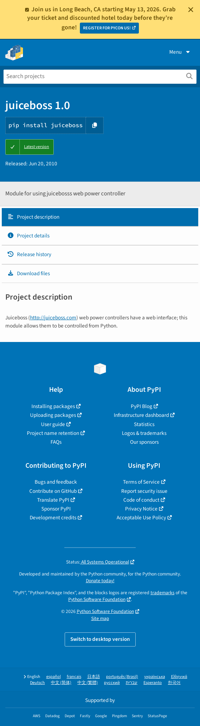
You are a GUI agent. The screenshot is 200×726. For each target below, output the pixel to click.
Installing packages (53, 406)
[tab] (100, 217)
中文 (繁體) (87, 683)
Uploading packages (53, 415)
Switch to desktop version (100, 639)
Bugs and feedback (56, 482)
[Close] (191, 9)
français (74, 677)
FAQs (56, 442)
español (53, 677)
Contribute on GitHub (53, 491)
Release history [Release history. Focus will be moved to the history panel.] (29, 254)
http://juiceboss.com (53, 317)
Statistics (144, 424)
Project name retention (53, 433)
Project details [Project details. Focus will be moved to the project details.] (28, 236)
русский (112, 683)
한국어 (174, 683)
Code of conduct (141, 500)
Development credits (53, 517)
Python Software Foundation (96, 599)
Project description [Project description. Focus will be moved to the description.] (33, 217)
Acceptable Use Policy (141, 517)
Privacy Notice (141, 509)
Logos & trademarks (144, 433)
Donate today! (100, 580)
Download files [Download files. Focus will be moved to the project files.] (28, 273)
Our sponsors (144, 442)
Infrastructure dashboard (141, 415)
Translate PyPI (53, 500)
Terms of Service (141, 482)
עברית (131, 683)
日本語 (93, 677)
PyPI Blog (141, 406)
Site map (100, 618)
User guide (53, 424)
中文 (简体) (61, 683)
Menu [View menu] (180, 52)
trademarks (163, 592)
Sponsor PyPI (56, 509)
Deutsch (37, 683)
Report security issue (144, 491)
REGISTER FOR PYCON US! (107, 28)
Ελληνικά (179, 677)
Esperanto (152, 683)
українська (154, 677)
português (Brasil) (122, 677)
